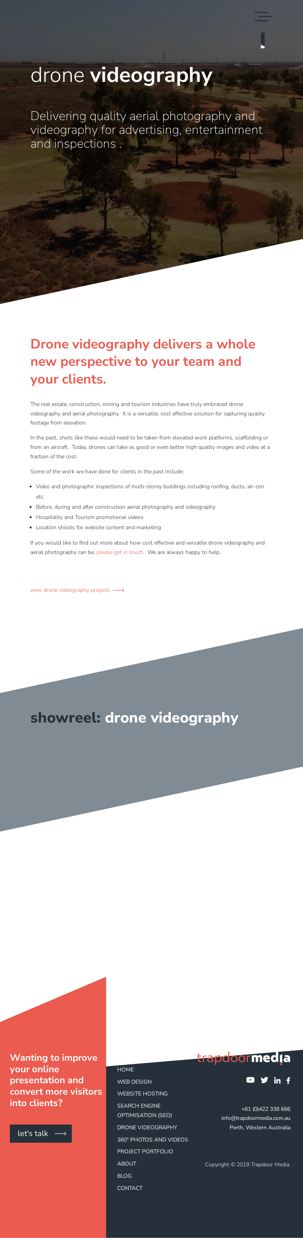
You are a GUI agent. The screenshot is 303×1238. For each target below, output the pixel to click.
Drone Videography (147, 1127)
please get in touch (120, 552)
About (126, 1164)
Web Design (134, 1082)
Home (125, 1069)
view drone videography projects (70, 590)
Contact (129, 1188)
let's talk (33, 1133)
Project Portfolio (145, 1151)
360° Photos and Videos (152, 1139)
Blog (124, 1176)
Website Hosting (142, 1093)
